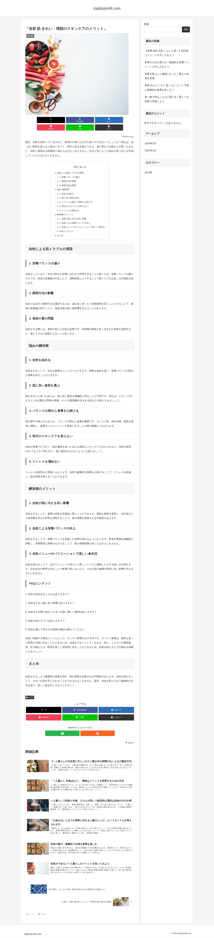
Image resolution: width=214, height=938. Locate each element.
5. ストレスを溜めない (69, 205)
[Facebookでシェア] (52, 120)
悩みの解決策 (62, 183)
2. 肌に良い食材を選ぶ (69, 192)
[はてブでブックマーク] (71, 120)
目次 (76, 159)
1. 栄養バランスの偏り (69, 170)
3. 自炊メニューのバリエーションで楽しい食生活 (82, 223)
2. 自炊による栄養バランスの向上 (74, 218)
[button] (126, 120)
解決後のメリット (64, 209)
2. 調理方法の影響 (67, 174)
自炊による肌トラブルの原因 (69, 165)
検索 (146, 24)
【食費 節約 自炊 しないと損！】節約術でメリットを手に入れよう (166, 52)
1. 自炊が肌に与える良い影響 (72, 214)
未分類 (29, 694)
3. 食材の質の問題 (67, 178)
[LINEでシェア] (107, 120)
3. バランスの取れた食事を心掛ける (75, 196)
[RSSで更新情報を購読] (83, 729)
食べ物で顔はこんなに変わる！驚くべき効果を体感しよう (167, 99)
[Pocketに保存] (89, 120)
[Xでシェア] (34, 120)
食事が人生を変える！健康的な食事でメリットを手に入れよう (167, 64)
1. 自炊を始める (66, 187)
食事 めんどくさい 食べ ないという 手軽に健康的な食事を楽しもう (167, 87)
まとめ (58, 231)
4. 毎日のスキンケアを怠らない (73, 201)
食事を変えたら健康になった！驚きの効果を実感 (167, 76)
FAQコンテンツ (65, 227)
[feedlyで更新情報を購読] (77, 729)
